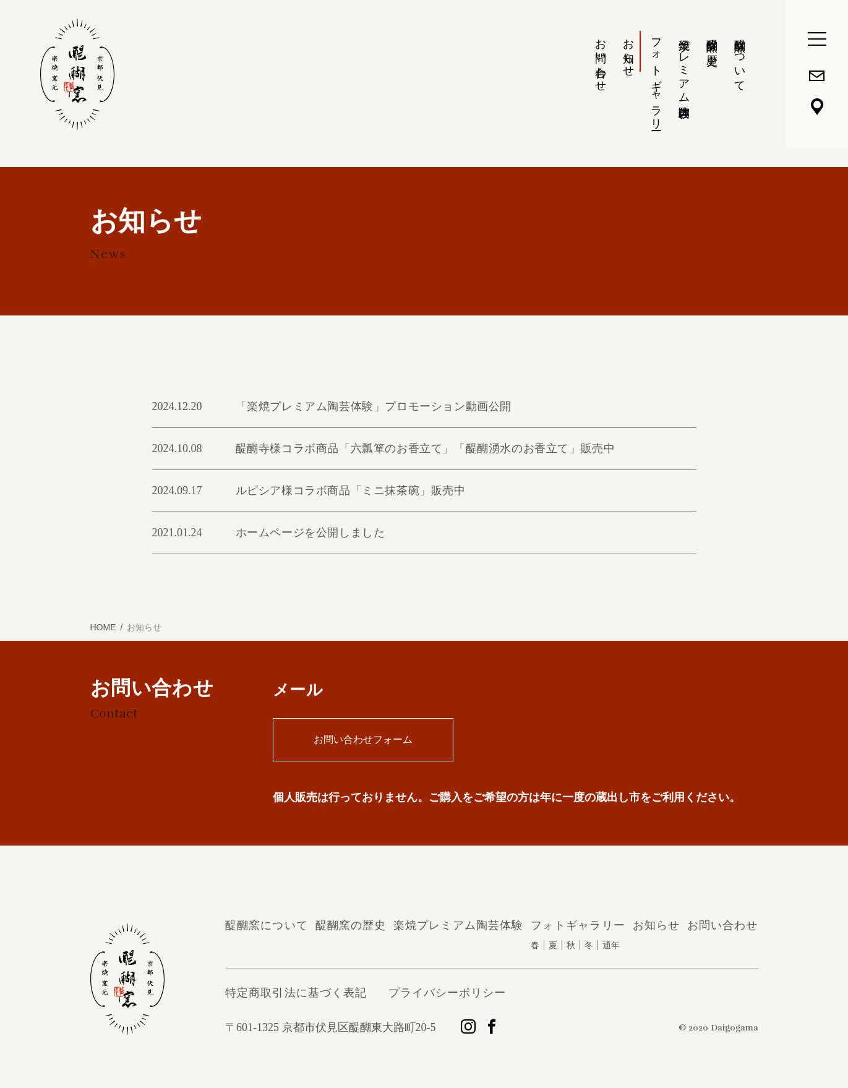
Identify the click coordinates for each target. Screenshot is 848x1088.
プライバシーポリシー (447, 993)
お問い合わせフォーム (363, 739)
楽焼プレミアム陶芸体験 (684, 65)
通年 (611, 945)
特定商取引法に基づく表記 (296, 993)
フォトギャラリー (656, 78)
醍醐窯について (740, 59)
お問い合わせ (600, 58)
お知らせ (628, 51)
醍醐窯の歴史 (712, 39)
